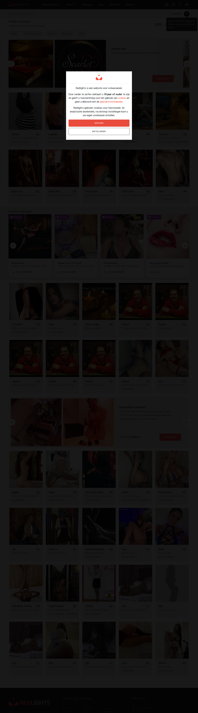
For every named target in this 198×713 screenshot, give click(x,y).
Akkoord (99, 123)
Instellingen (99, 131)
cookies (122, 97)
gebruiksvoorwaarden (111, 101)
